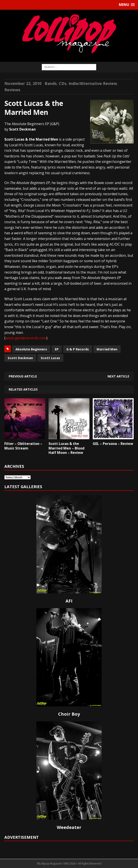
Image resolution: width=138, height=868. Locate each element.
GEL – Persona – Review (113, 443)
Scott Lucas (50, 358)
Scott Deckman (20, 358)
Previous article (23, 376)
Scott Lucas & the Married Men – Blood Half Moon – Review (66, 448)
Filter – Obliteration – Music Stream (23, 446)
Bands (51, 83)
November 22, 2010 (22, 83)
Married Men (107, 349)
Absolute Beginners (31, 349)
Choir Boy (69, 714)
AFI (69, 601)
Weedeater (69, 827)
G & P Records (77, 349)
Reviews (12, 89)
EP (57, 349)
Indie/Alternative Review (93, 83)
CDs (62, 83)
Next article (118, 376)
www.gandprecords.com (25, 338)
